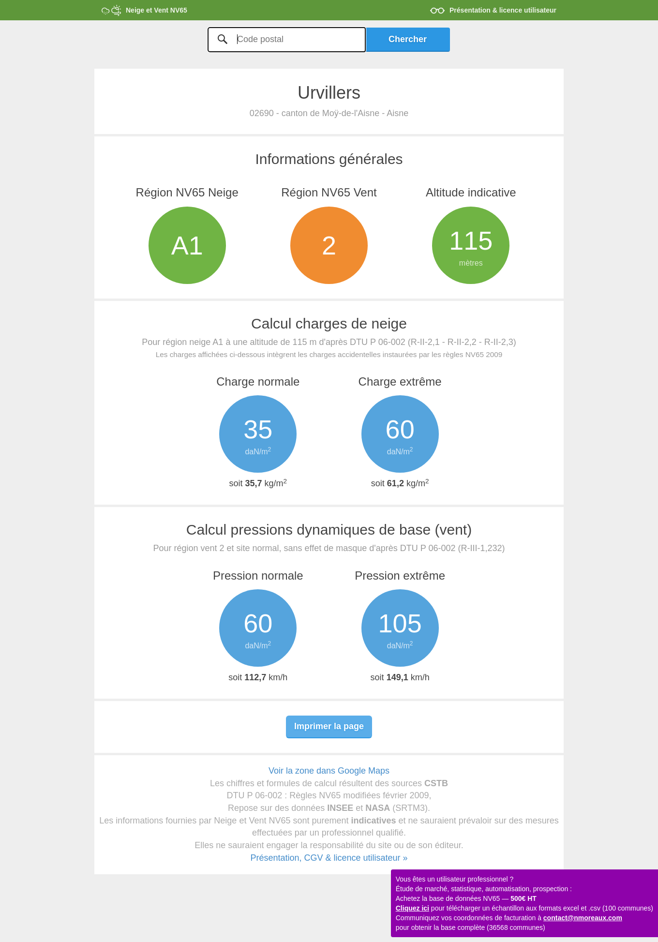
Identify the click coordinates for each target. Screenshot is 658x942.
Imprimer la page (329, 726)
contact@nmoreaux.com (582, 918)
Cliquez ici (412, 908)
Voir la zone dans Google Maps (329, 771)
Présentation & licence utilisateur (502, 10)
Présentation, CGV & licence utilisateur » (328, 858)
